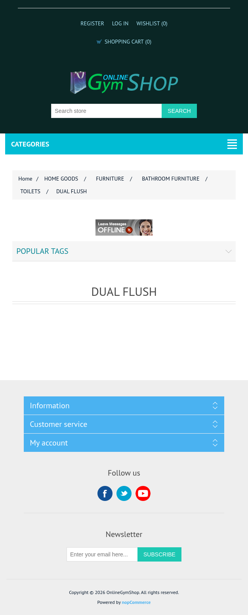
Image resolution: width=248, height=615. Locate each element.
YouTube (143, 493)
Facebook (105, 493)
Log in (120, 23)
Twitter (124, 493)
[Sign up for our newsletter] (102, 554)
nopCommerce (136, 602)
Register (92, 23)
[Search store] (106, 111)
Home (25, 178)
